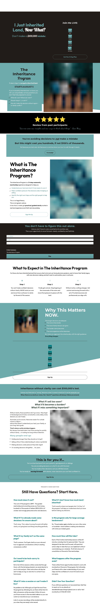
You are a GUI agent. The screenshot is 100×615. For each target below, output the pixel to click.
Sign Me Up (29, 214)
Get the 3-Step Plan (70, 57)
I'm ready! (50, 153)
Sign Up (50, 377)
